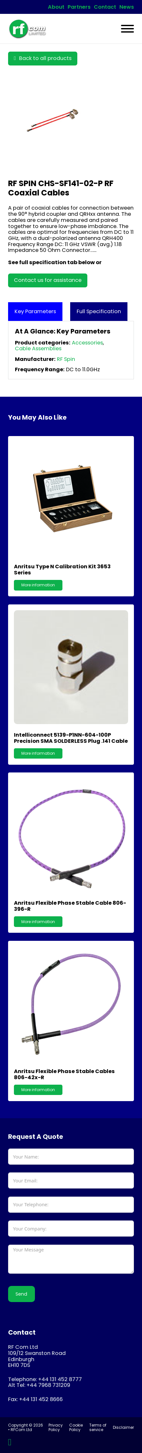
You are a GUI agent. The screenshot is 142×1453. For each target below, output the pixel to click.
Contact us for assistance (48, 280)
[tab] (35, 311)
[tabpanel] (71, 350)
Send (21, 1294)
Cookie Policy (76, 1427)
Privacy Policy (56, 1427)
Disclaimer (123, 1427)
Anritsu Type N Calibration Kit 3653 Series (62, 569)
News (126, 7)
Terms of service (97, 1427)
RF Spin (66, 359)
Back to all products (42, 58)
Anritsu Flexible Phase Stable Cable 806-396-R (70, 906)
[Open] (127, 29)
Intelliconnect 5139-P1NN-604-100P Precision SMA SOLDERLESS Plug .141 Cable (71, 738)
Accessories (87, 342)
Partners (79, 7)
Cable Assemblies (38, 348)
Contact (105, 7)
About (56, 7)
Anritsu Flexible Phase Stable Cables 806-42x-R (64, 1074)
